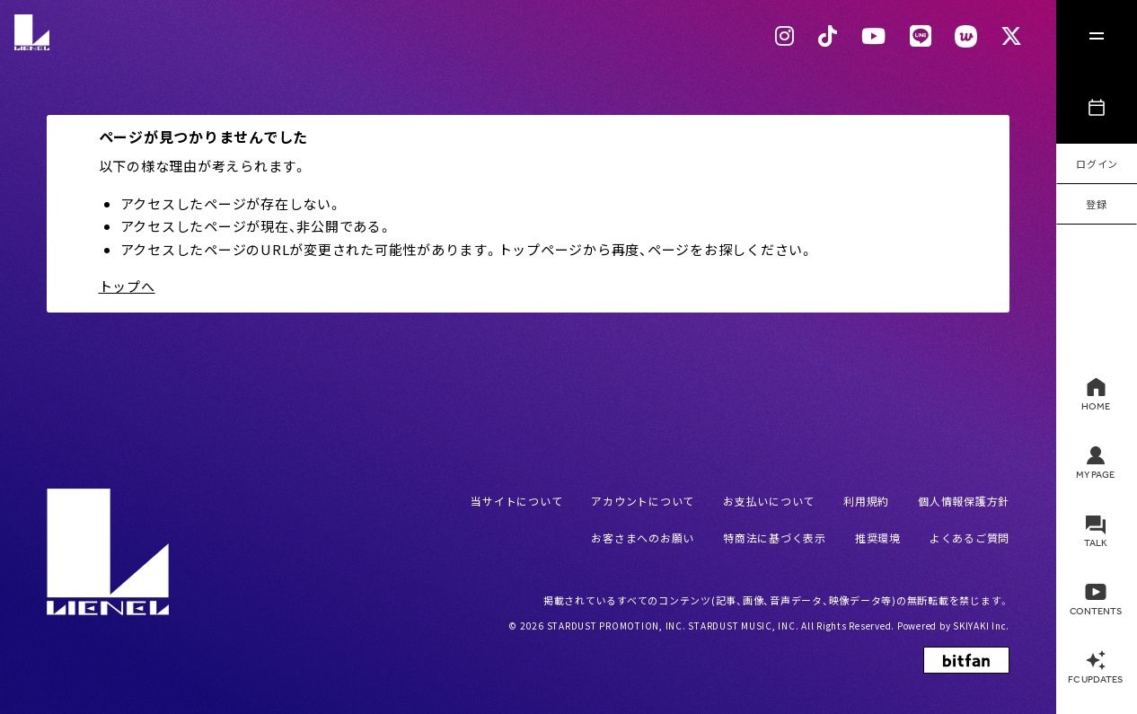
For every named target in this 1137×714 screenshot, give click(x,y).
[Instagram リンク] (785, 36)
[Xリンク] (1011, 36)
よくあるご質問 (969, 537)
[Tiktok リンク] (828, 36)
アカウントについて (642, 500)
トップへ (127, 286)
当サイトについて (516, 500)
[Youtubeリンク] (873, 36)
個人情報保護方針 (963, 500)
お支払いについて (769, 500)
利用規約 (866, 500)
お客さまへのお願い (642, 537)
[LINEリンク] (921, 36)
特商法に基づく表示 (774, 537)
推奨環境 (878, 537)
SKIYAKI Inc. (981, 625)
